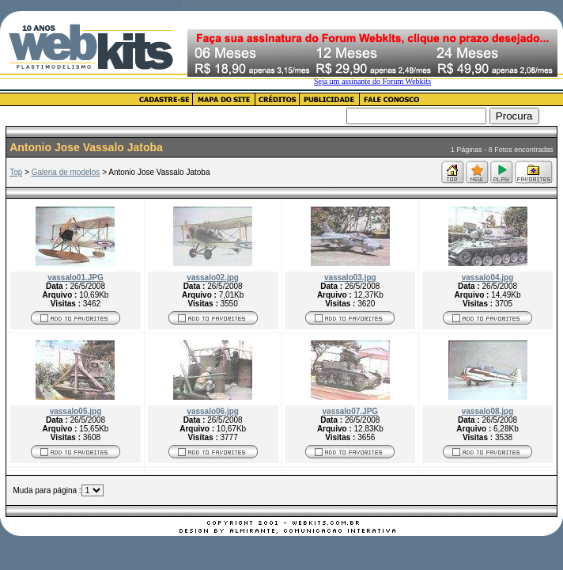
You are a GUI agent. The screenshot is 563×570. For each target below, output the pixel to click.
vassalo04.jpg (488, 277)
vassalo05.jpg (76, 411)
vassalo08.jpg (488, 411)
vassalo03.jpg (350, 277)
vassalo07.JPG (351, 411)
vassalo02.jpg (213, 277)
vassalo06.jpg (213, 411)
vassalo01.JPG (75, 277)
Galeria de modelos (66, 172)
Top (15, 172)
